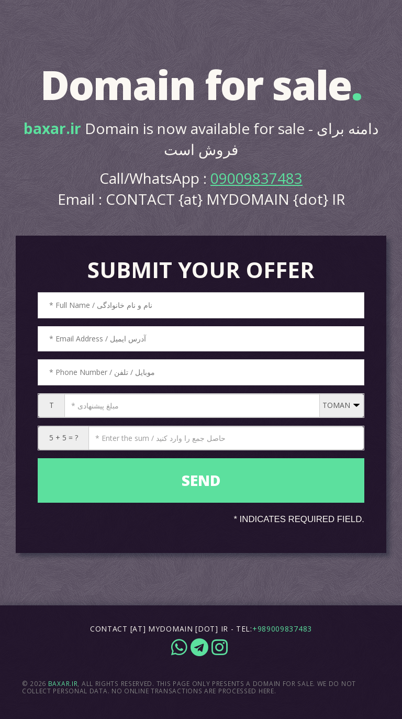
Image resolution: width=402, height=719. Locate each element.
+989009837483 (282, 629)
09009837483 (256, 178)
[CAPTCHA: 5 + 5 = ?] (226, 438)
